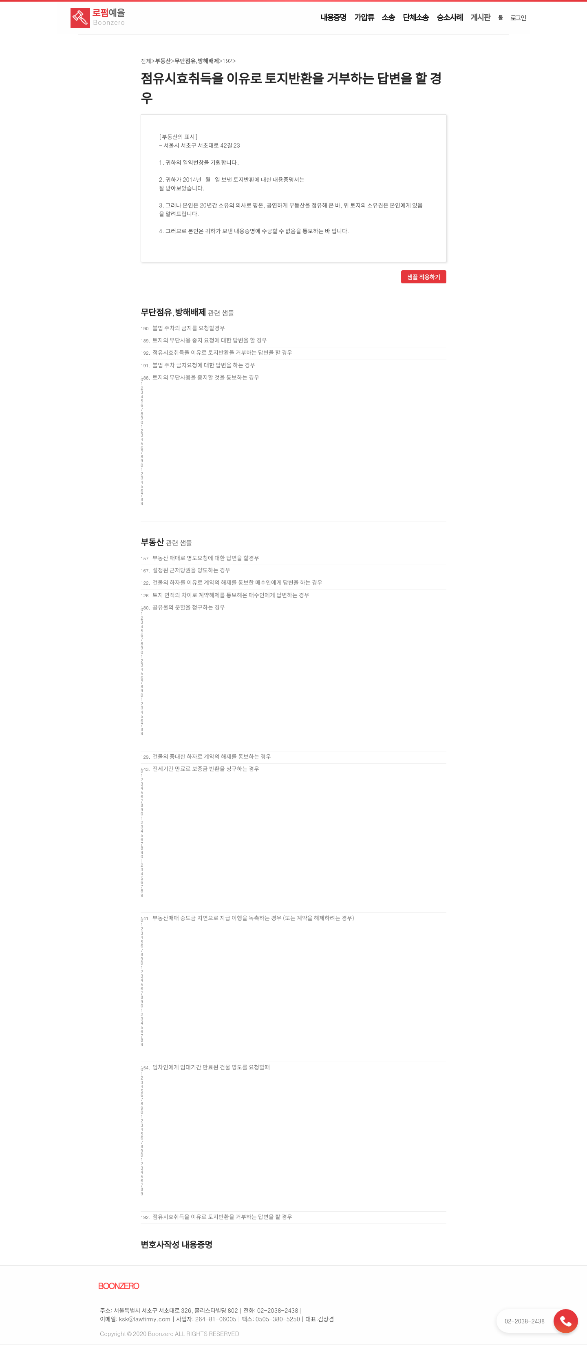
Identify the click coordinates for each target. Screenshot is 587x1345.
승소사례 (449, 17)
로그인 (518, 17)
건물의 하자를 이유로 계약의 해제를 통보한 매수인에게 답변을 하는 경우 (237, 582)
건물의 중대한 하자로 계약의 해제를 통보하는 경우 (211, 756)
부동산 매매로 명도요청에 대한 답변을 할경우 (205, 558)
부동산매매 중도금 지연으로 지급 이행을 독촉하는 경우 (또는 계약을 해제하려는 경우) (253, 918)
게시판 (480, 17)
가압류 (363, 17)
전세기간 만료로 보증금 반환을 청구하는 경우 (205, 768)
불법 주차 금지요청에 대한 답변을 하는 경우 (203, 365)
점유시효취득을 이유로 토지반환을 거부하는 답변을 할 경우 (222, 352)
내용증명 (333, 17)
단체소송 (415, 17)
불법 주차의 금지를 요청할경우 (188, 328)
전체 (146, 61)
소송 (388, 17)
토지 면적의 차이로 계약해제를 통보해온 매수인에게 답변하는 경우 (230, 595)
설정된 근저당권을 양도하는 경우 (191, 570)
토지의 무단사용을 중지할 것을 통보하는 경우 (205, 377)
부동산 (163, 61)
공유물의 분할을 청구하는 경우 (188, 607)
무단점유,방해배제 (196, 61)
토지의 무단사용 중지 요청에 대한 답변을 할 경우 (209, 340)
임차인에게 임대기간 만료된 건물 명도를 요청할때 (211, 1067)
